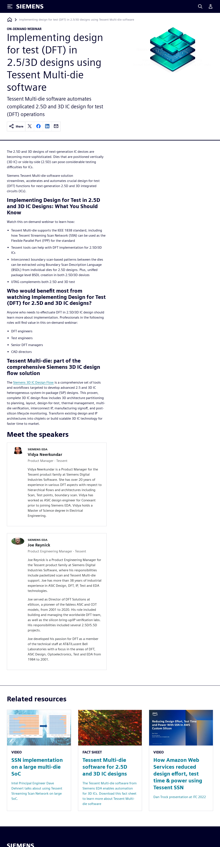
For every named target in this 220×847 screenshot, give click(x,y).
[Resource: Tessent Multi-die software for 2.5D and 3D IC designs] (110, 760)
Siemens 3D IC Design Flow (33, 382)
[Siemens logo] (29, 6)
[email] (56, 126)
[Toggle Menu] (10, 6)
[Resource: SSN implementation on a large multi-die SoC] (39, 760)
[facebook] (38, 126)
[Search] (200, 6)
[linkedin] (47, 126)
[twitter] (29, 126)
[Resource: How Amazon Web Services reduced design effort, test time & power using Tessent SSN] (181, 760)
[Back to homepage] (9, 19)
